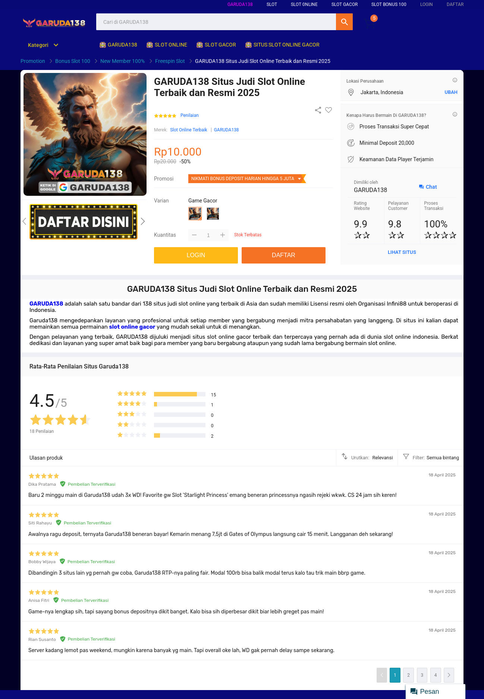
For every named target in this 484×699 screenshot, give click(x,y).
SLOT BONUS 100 (388, 4)
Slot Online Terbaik (188, 130)
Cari (344, 21)
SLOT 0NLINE (304, 4)
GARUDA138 (240, 4)
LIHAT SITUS (402, 252)
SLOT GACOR (344, 4)
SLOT (272, 4)
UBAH (451, 92)
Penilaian (189, 115)
